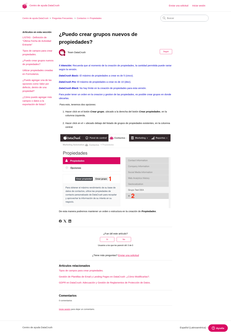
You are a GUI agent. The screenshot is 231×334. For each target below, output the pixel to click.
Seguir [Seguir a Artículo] (166, 51)
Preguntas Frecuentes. (62, 18)
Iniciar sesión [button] (198, 5)
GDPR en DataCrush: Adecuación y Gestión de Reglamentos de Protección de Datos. (104, 282)
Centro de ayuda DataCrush (35, 18)
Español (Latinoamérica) (194, 327)
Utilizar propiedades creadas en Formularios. (37, 72)
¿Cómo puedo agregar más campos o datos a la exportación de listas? (37, 101)
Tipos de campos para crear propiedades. (37, 52)
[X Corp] (65, 221)
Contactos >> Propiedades (89, 18)
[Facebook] (60, 221)
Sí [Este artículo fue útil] (107, 239)
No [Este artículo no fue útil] (124, 239)
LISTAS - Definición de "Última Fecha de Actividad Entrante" (36, 41)
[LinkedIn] (69, 221)
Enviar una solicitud (178, 5)
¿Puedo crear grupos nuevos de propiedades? (37, 62)
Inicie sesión (64, 309)
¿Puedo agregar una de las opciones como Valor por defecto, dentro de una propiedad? (37, 85)
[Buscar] (184, 18)
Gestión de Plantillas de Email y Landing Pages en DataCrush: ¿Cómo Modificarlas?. (104, 276)
